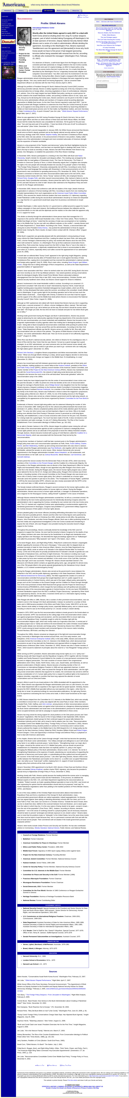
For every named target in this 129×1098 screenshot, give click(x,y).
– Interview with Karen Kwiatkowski (109, 21)
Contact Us (6, 47)
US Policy (5, 22)
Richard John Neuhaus (25, 352)
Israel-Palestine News (113, 76)
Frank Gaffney (75, 443)
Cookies (89, 1088)
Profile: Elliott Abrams (109, 35)
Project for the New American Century (46, 370)
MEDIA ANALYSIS (89, 1086)
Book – (109, 60)
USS (5, 27)
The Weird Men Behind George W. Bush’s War (109, 50)
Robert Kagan (82, 730)
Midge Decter (55, 385)
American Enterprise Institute (40, 639)
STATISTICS (46, 1086)
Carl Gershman (76, 455)
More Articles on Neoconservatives (109, 53)
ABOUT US (99, 1086)
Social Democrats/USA (34, 372)
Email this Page (82, 17)
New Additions (6, 51)
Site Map (4, 57)
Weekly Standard (41, 828)
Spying (4, 29)
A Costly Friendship (109, 47)
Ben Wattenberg (32, 446)
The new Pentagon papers (109, 37)
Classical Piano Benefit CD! (8, 63)
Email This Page (66, 1065)
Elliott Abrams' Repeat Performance (75, 111)
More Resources (7, 35)
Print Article (83, 15)
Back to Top (40, 1065)
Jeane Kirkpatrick (60, 452)
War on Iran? (6, 33)
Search (4, 58)
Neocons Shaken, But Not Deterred (109, 33)
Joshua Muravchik (51, 455)
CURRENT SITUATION (65, 1086)
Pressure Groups (8, 25)
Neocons (5, 31)
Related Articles (109, 25)
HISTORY (53, 1086)
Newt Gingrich (73, 262)
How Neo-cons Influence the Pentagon (109, 45)
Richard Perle (22, 178)
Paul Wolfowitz (56, 448)
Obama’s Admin (6, 24)
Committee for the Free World (76, 398)
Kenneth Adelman (23, 457)
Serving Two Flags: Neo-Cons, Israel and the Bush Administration (109, 42)
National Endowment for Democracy (33, 576)
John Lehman (47, 704)
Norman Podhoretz (43, 389)
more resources (109, 68)
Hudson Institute (64, 365)
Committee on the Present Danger (41, 463)
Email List (5, 55)
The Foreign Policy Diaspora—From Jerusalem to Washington (48, 995)
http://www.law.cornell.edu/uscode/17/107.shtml (104, 1076)
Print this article (72, 1080)
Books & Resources (8, 53)
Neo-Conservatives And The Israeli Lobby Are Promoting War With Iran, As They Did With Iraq (109, 29)
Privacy (83, 1088)
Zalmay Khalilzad (36, 769)
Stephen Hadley (51, 135)
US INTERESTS (77, 1086)
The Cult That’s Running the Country (109, 39)
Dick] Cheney (43, 228)
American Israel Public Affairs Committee (71, 193)
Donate (48, 1088)
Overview (5, 16)
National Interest (53, 828)
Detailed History (7, 20)
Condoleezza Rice (29, 111)
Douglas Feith (33, 178)
